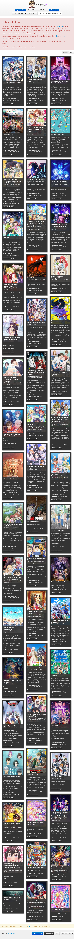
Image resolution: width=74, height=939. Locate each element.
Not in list (6, 103)
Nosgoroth (11, 933)
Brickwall (65, 52)
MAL (12, 103)
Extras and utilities (67, 933)
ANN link (60, 26)
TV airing (31, 13)
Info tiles (42, 10)
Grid (71, 52)
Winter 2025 (31, 10)
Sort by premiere (18, 13)
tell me (31, 926)
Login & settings (20, 10)
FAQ (57, 933)
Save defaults (49, 933)
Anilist (56, 36)
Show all (53, 10)
